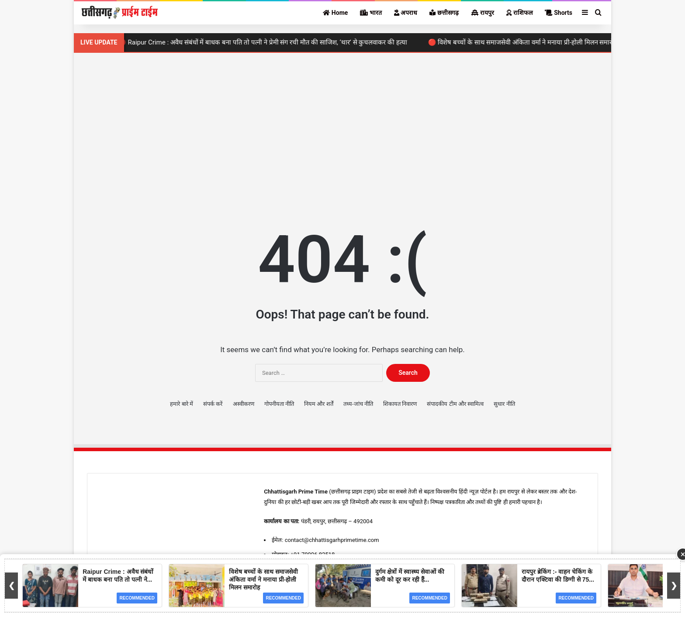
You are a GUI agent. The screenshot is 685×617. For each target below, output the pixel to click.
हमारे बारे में (181, 404)
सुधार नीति (504, 404)
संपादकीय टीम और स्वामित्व (455, 404)
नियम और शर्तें (318, 404)
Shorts (558, 12)
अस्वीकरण (243, 404)
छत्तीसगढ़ (443, 12)
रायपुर (482, 12)
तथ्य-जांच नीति (358, 404)
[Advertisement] (342, 127)
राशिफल (519, 12)
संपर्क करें (212, 404)
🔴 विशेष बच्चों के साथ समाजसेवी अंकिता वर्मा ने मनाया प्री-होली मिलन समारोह (526, 42)
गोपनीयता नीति (279, 404)
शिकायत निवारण (400, 404)
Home (335, 12)
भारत (370, 12)
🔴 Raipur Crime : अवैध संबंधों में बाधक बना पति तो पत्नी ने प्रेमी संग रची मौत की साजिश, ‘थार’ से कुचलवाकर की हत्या (266, 42)
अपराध (405, 12)
